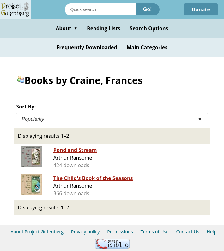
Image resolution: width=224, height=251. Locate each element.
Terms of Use (155, 232)
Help (211, 232)
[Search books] (100, 9)
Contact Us (187, 232)
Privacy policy (85, 232)
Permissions (120, 232)
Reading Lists (103, 28)
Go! (147, 9)
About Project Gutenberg (37, 232)
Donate (200, 9)
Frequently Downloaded (87, 47)
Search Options (149, 28)
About (66, 28)
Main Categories (147, 47)
